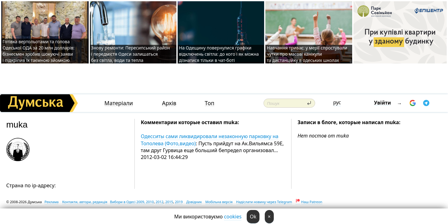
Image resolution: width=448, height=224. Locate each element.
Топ (209, 103)
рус (337, 102)
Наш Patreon (311, 201)
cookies (232, 216)
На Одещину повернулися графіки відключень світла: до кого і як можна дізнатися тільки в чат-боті (219, 54)
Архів (169, 103)
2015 (169, 201)
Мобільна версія (219, 201)
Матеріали (119, 103)
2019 (179, 201)
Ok (253, 216)
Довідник (194, 201)
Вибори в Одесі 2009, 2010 (132, 201)
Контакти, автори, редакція (84, 201)
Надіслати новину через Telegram (264, 201)
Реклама (51, 201)
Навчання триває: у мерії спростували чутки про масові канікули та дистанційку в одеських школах (307, 54)
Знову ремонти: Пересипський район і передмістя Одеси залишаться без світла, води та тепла (130, 54)
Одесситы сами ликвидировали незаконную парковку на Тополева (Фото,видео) (209, 140)
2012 (159, 201)
